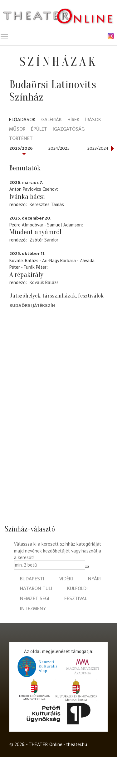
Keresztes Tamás (47, 204)
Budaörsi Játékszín (32, 305)
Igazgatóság (69, 129)
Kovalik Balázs (44, 282)
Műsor (17, 129)
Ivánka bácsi (27, 197)
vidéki (66, 579)
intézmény (33, 608)
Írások (93, 120)
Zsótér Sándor (44, 240)
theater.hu (76, 744)
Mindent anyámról (35, 232)
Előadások (22, 120)
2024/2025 (59, 148)
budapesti (32, 579)
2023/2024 (97, 148)
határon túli (36, 588)
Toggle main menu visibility (5, 35)
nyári (94, 579)
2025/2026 (21, 148)
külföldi (77, 588)
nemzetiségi (34, 598)
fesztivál (75, 598)
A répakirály (26, 275)
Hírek (73, 120)
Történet (21, 139)
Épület (39, 129)
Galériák (51, 120)
